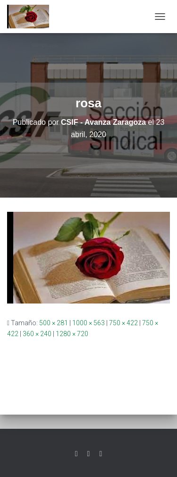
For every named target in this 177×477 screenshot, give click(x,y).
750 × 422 (123, 323)
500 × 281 (53, 323)
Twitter (76, 454)
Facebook (89, 454)
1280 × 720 (72, 334)
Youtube (100, 454)
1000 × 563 (88, 323)
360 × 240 (37, 334)
